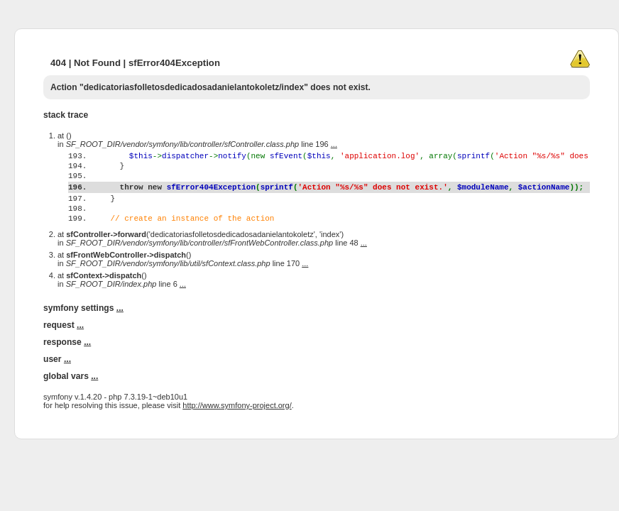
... (334, 144)
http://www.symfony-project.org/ (236, 433)
